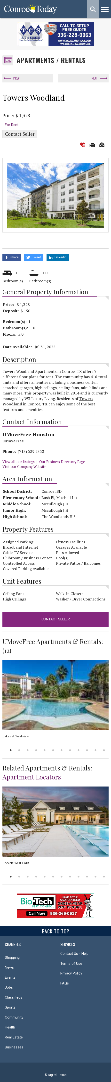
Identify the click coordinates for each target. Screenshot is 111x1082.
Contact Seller (19, 134)
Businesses (14, 1047)
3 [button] (28, 750)
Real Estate (14, 1037)
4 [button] (36, 750)
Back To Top (55, 931)
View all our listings (18, 461)
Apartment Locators (31, 776)
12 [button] (104, 750)
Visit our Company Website (24, 466)
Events (10, 977)
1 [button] (11, 750)
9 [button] (79, 750)
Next (95, 78)
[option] (55, 195)
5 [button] (45, 750)
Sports (10, 1007)
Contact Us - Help (74, 953)
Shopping (12, 957)
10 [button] (87, 750)
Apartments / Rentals (51, 60)
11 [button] (96, 750)
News (9, 967)
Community (14, 1017)
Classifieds (13, 997)
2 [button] (19, 750)
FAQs (64, 983)
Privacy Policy (71, 973)
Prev (16, 78)
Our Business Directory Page (62, 461)
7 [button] (62, 750)
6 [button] (53, 750)
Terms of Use (71, 963)
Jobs (9, 987)
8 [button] (70, 750)
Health (10, 1027)
